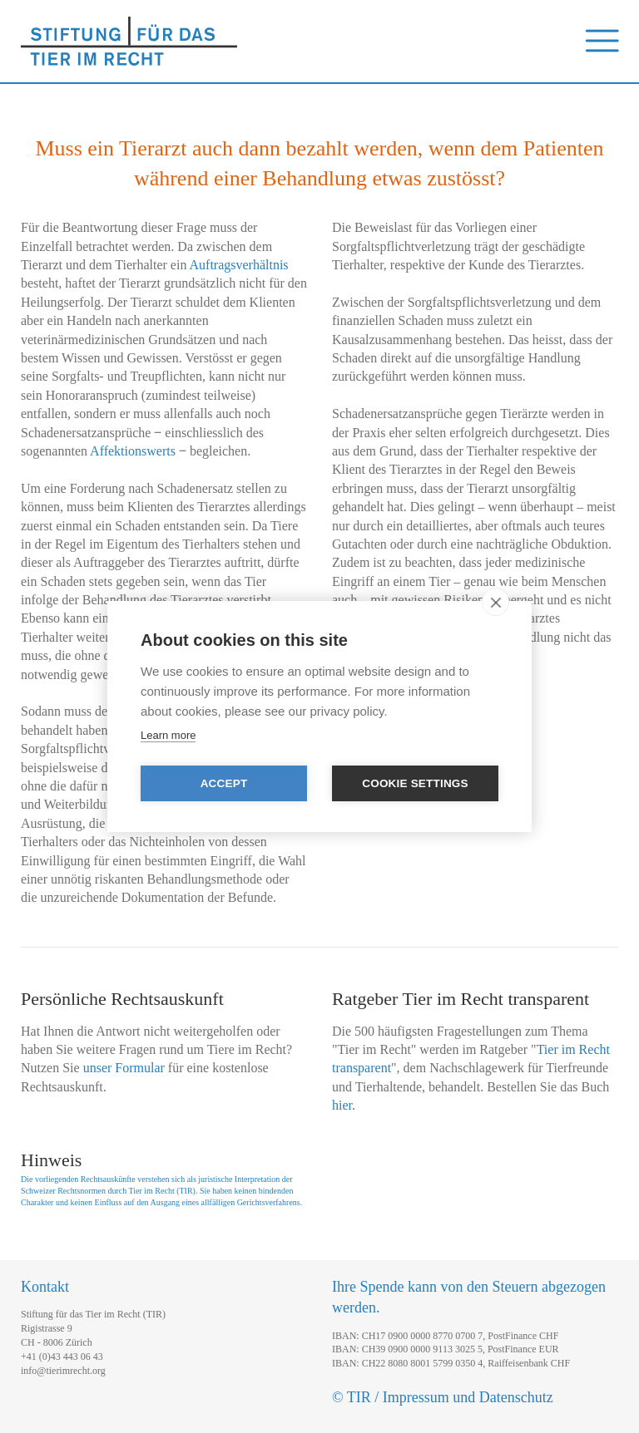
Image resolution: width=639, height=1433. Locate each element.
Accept (224, 783)
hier (342, 1105)
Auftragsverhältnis (239, 265)
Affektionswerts (133, 451)
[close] (495, 602)
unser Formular (124, 1068)
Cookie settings (415, 783)
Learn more (168, 735)
